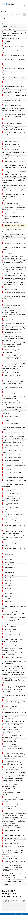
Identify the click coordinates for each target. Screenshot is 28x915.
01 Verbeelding (7, 420)
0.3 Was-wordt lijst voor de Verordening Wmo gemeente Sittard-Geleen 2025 (13, 328)
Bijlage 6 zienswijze (8, 567)
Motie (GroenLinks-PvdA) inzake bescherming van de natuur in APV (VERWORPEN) (11, 402)
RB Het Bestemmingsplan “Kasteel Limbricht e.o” (12, 417)
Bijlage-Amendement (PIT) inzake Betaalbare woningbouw (12, 649)
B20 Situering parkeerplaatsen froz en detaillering (13, 508)
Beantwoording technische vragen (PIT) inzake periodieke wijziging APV (13, 397)
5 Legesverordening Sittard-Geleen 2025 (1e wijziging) (13, 217)
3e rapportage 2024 (8, 637)
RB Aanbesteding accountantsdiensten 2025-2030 (13, 162)
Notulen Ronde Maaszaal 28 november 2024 (13, 69)
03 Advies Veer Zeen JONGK (10, 289)
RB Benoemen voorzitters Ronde (12, 105)
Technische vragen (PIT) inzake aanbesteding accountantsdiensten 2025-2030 (14, 175)
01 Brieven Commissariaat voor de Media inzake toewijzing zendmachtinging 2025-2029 (14, 686)
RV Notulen (6, 41)
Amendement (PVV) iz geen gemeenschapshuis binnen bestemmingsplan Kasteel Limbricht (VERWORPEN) (14, 612)
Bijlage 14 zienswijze (8, 588)
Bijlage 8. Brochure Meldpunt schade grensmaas (13, 847)
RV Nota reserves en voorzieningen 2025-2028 (14, 239)
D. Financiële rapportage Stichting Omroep (12, 749)
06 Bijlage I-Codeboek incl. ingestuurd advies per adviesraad (13, 301)
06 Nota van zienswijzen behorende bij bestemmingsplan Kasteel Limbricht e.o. (13, 437)
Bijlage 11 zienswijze (8, 580)
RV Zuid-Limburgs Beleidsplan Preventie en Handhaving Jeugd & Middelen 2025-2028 (14, 274)
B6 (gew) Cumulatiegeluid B (10, 460)
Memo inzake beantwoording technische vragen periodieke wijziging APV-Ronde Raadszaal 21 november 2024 (13, 383)
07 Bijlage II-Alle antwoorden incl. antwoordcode (12, 306)
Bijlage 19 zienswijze (8, 601)
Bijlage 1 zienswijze (8, 554)
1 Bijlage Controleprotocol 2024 (11, 146)
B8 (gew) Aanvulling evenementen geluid (13, 465)
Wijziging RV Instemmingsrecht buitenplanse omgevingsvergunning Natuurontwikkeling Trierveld (11, 786)
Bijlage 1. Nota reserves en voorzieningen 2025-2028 (14, 248)
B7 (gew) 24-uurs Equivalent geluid (12, 462)
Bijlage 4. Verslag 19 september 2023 (13, 835)
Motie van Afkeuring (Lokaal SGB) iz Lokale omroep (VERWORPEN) (12, 768)
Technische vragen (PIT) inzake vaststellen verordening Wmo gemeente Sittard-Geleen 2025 (12, 338)
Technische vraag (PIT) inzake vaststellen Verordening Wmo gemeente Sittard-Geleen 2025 (12, 350)
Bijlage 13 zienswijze (8, 585)
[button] (24, 14)
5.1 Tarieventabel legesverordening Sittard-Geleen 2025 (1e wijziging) (12, 221)
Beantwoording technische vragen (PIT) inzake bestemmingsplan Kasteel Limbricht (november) (13, 549)
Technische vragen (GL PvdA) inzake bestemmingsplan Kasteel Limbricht (12, 532)
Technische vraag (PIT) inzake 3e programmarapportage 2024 (12, 644)
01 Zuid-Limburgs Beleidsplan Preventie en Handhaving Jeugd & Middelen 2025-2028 (14, 283)
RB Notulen (6, 43)
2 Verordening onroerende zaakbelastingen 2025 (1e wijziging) (11, 204)
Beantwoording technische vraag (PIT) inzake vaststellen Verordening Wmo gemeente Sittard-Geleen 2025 (13, 357)
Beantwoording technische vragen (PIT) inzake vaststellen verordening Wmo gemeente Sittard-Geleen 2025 (13, 344)
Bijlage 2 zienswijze (8, 557)
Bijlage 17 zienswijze (8, 596)
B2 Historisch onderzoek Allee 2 (11, 448)
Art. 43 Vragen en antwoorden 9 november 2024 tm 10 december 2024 (11, 91)
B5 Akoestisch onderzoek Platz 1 (12, 457)
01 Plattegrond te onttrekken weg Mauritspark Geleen (12, 124)
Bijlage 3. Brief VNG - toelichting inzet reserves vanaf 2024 (13, 253)
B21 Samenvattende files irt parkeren (13, 512)
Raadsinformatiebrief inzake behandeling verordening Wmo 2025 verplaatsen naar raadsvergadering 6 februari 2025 (14, 33)
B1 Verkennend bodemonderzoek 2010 (13, 445)
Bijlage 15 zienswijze (8, 591)
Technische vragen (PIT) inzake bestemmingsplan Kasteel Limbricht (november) (11, 543)
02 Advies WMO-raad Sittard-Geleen (12, 287)
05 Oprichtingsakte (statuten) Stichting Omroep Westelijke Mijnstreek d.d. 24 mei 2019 (13, 708)
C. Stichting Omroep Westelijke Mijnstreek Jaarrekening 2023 (11, 745)
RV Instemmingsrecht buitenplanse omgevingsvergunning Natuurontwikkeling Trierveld (13, 780)
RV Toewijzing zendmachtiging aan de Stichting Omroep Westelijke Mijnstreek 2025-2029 (14, 674)
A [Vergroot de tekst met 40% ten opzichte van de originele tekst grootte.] (7, 23)
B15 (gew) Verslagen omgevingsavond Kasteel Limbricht (13, 490)
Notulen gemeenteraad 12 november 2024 (12, 47)
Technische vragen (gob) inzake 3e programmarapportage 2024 (12, 658)
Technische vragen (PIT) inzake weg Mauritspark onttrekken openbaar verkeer (13, 128)
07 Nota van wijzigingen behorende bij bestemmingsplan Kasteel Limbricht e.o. (13, 441)
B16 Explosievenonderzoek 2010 (11, 493)
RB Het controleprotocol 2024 (11, 144)
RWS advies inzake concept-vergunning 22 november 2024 (13, 862)
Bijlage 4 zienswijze (8, 562)
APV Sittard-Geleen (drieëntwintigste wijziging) (13, 388)
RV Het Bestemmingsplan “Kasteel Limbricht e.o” (12, 412)
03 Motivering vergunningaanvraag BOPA (14, 804)
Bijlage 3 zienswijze (8, 559)
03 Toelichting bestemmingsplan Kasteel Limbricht (14, 428)
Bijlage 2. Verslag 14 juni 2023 (11, 830)
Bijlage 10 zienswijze (8, 578)
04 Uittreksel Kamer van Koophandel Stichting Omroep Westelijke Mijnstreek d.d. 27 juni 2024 (13, 701)
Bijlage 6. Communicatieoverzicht (12, 841)
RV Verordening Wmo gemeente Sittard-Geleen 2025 (13, 315)
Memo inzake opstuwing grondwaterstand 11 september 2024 (11, 857)
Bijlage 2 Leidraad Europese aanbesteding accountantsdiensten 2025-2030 (14, 171)
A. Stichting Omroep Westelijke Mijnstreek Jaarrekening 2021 (11, 736)
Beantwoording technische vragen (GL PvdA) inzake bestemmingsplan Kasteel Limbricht (13, 537)
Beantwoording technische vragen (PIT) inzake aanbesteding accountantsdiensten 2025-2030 (13, 180)
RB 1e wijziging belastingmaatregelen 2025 (13, 199)
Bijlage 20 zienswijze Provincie (11, 604)
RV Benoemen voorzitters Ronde (11, 102)
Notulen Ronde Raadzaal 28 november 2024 (13, 64)
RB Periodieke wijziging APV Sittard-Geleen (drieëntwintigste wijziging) (13, 371)
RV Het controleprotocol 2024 (11, 141)
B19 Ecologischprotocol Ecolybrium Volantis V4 (12, 504)
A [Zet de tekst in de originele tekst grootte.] (2, 23)
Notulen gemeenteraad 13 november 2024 (12, 51)
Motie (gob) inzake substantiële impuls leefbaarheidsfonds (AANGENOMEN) (13, 880)
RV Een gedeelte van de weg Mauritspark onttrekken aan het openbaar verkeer (14, 115)
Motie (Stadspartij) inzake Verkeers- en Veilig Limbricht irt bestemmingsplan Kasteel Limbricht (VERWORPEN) (14, 619)
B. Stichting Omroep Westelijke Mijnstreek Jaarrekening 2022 (11, 740)
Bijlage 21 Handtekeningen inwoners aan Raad (14, 607)
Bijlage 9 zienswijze (8, 575)
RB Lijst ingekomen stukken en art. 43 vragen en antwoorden (13, 87)
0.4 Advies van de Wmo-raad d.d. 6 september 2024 (12, 333)
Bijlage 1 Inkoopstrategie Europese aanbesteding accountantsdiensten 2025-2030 (14, 166)
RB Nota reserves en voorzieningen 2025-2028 (14, 244)
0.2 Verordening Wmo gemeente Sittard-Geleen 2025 (13, 324)
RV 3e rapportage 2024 (9, 626)
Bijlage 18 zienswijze (8, 598)
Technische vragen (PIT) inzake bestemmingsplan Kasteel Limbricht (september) (11, 520)
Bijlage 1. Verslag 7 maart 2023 (11, 828)
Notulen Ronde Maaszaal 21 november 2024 (13, 60)
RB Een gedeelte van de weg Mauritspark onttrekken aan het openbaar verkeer (14, 120)
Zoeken (3, 11)
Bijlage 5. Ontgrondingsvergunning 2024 (13, 838)
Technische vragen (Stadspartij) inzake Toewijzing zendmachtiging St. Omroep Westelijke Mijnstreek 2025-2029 (13, 723)
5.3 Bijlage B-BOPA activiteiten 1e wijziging (12, 230)
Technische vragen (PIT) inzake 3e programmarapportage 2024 (12, 640)
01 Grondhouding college (9, 797)
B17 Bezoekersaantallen (9, 496)
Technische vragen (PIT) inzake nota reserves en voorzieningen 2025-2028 (12, 257)
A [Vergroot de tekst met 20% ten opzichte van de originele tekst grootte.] (4, 23)
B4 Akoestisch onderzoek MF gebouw (13, 455)
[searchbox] (11, 14)
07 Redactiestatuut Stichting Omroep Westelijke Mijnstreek (13, 717)
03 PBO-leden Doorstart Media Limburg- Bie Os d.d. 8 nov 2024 (14, 696)
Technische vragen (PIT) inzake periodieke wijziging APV (11, 392)
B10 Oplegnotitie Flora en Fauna (11, 472)
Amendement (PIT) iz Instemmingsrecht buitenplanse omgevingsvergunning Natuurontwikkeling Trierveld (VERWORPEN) (14, 875)
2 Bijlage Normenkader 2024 (10, 149)
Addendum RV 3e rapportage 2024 (12, 631)
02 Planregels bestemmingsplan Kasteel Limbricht (14, 424)
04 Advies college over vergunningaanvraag (9, 807)
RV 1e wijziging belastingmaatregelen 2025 (13, 190)
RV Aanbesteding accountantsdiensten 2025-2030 (13, 157)
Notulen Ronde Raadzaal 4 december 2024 (13, 73)
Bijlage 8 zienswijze (8, 572)
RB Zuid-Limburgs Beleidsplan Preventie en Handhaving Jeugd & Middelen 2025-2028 (14, 279)
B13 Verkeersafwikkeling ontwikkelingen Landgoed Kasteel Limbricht (14, 481)
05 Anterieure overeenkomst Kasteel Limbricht (13, 433)
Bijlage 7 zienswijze (8, 570)
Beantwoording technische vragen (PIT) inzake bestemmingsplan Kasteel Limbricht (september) (13, 526)
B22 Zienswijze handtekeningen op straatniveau (12, 515)
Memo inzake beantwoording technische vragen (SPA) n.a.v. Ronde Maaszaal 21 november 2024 (13, 852)
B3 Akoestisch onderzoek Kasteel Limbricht (12, 451)
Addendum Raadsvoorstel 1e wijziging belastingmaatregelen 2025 (13, 195)
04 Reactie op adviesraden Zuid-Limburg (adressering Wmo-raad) (13, 293)
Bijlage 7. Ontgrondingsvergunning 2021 (13, 843)
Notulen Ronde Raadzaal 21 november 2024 (13, 56)
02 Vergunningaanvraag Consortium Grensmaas (12, 800)
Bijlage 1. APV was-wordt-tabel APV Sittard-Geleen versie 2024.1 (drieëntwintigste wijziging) (14, 376)
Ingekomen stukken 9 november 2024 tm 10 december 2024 (14, 96)
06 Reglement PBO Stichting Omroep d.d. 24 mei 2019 (14, 713)
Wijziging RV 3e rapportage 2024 (11, 634)
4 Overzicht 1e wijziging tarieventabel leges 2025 (13, 212)
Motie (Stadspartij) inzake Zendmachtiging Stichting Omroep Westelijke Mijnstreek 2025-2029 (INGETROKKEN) (13, 762)
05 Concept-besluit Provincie (11, 811)
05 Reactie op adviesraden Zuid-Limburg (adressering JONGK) (13, 297)
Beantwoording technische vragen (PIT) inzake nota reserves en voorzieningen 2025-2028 (13, 262)
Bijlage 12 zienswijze (8, 583)
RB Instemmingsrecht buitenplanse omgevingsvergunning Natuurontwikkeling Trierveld (13, 792)
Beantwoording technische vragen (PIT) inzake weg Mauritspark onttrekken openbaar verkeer (14, 134)
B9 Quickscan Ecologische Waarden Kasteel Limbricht (12, 468)
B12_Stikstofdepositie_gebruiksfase (12, 477)
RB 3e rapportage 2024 (9, 629)
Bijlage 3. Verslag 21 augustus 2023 (12, 833)
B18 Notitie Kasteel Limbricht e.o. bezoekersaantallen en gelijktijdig (12, 499)
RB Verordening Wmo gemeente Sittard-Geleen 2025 (13, 320)
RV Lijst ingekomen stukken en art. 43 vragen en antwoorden (13, 83)
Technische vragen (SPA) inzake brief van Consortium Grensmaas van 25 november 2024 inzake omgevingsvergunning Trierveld (14, 815)
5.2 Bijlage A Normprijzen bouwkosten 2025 (13, 226)
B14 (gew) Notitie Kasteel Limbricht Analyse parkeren (12, 485)
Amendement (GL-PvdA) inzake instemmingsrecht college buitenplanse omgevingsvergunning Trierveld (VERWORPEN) (12, 868)
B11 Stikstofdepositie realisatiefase (12, 475)
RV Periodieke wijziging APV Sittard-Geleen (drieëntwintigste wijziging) (12, 367)
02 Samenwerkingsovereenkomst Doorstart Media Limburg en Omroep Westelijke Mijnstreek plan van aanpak (12, 691)
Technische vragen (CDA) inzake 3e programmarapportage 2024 (12, 653)
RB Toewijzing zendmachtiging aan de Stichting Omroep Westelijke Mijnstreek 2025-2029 (14, 680)
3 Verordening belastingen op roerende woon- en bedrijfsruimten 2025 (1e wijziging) (13, 208)
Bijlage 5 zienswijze (8, 565)
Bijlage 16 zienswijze (8, 593)
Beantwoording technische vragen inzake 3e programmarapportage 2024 (14, 662)
